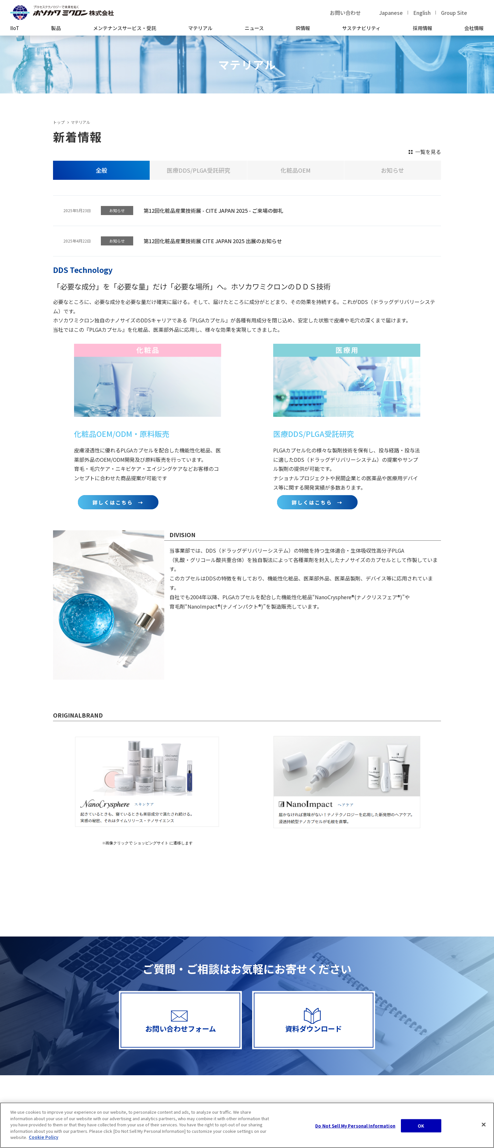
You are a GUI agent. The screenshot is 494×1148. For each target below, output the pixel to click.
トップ (59, 122)
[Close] (484, 1125)
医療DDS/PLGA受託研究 (313, 433)
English (422, 12)
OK (421, 1126)
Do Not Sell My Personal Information (355, 1126)
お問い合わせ (345, 12)
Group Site (454, 12)
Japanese (391, 12)
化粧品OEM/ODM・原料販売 (121, 433)
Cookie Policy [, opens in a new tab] (43, 1138)
